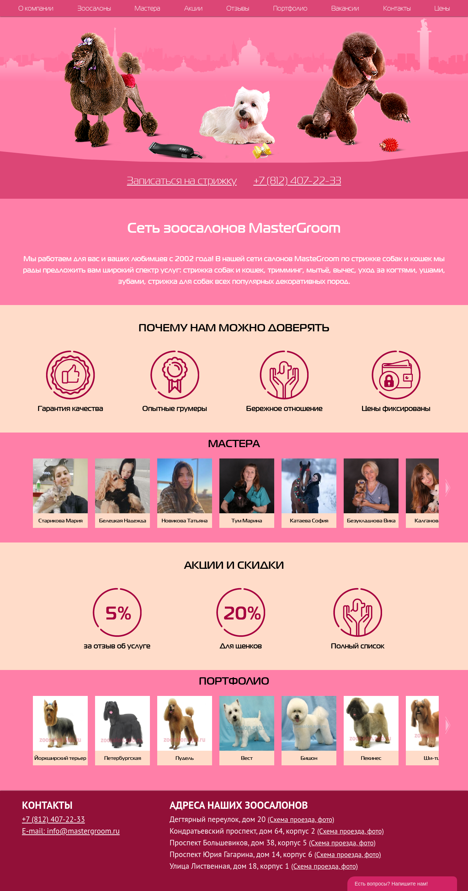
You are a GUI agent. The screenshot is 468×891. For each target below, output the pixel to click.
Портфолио (290, 8)
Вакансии (345, 8)
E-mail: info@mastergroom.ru (71, 831)
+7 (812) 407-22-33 (297, 180)
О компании (35, 8)
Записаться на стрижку (182, 180)
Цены (442, 8)
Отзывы (237, 8)
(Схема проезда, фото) (301, 819)
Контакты (397, 8)
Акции (193, 8)
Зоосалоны (94, 8)
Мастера (147, 8)
